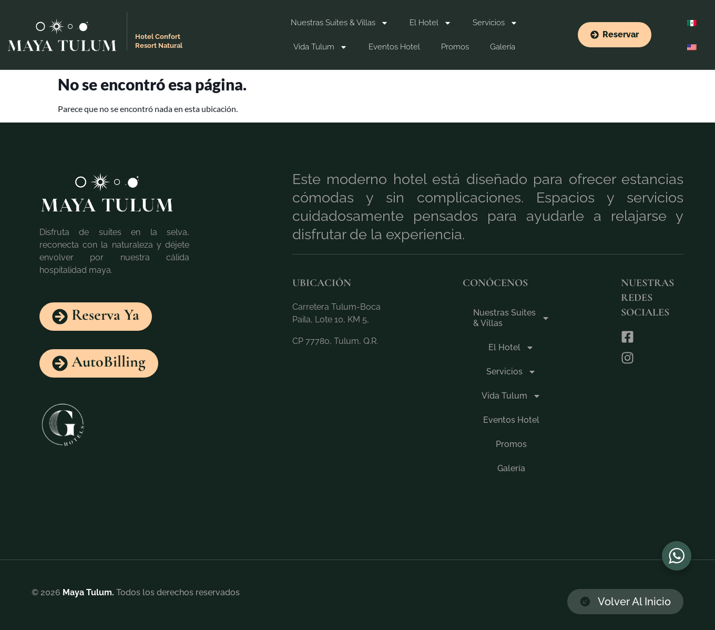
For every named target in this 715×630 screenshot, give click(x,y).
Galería (502, 47)
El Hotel (431, 23)
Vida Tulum (320, 47)
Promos (455, 47)
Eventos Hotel (394, 47)
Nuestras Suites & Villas (340, 23)
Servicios (495, 23)
